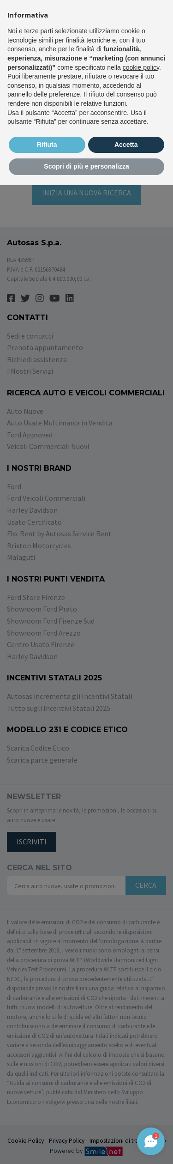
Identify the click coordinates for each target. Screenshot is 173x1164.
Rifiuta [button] (47, 144)
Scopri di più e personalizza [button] (86, 166)
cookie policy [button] (141, 67)
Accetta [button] (126, 144)
